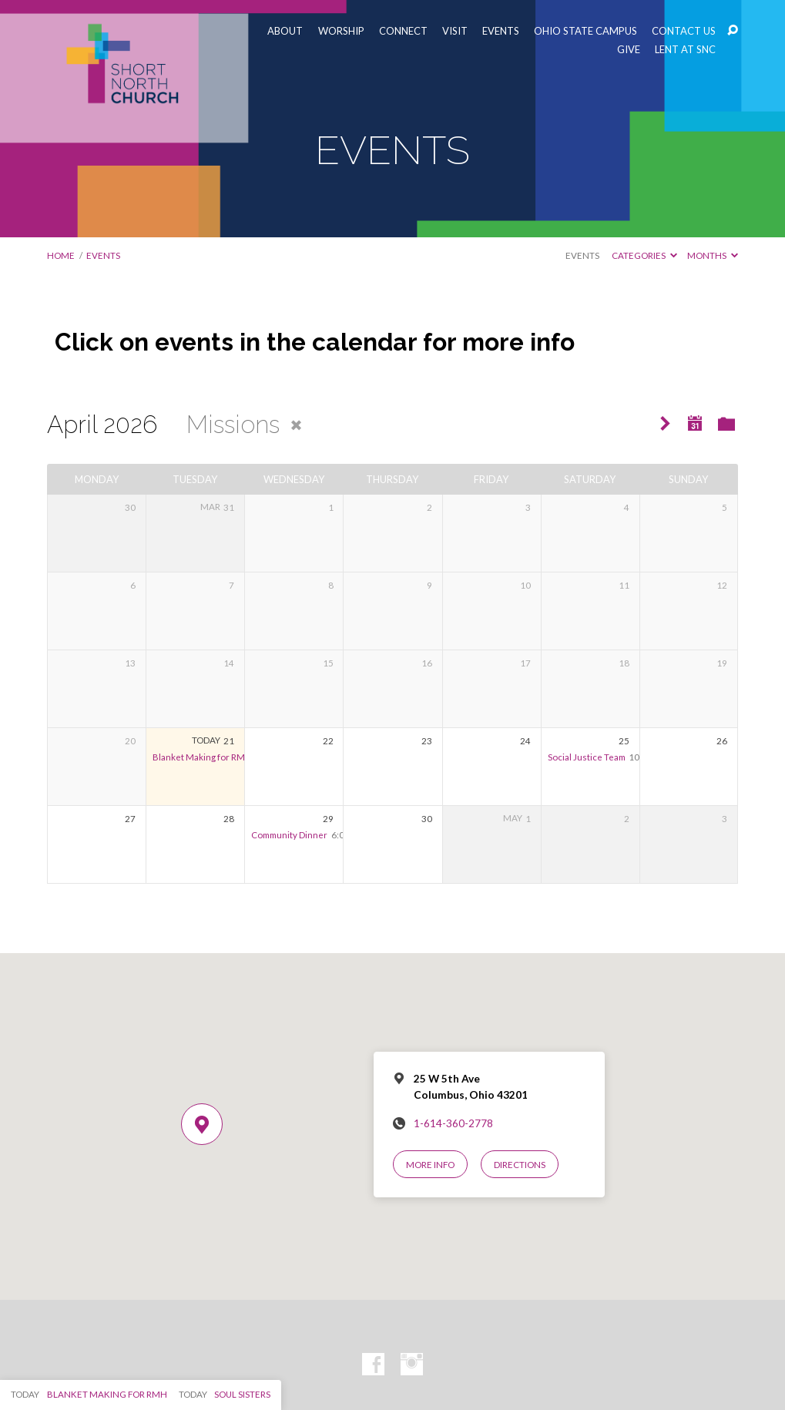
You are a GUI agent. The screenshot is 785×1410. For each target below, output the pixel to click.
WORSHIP (341, 31)
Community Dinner (289, 835)
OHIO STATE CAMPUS (585, 31)
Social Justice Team (587, 757)
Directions (519, 1165)
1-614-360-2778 (453, 1123)
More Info (430, 1165)
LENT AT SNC (685, 50)
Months (712, 255)
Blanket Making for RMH (202, 757)
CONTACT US (684, 31)
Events (582, 255)
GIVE (628, 50)
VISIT (455, 31)
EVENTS (500, 31)
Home (61, 255)
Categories (644, 255)
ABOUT (285, 31)
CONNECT (403, 31)
